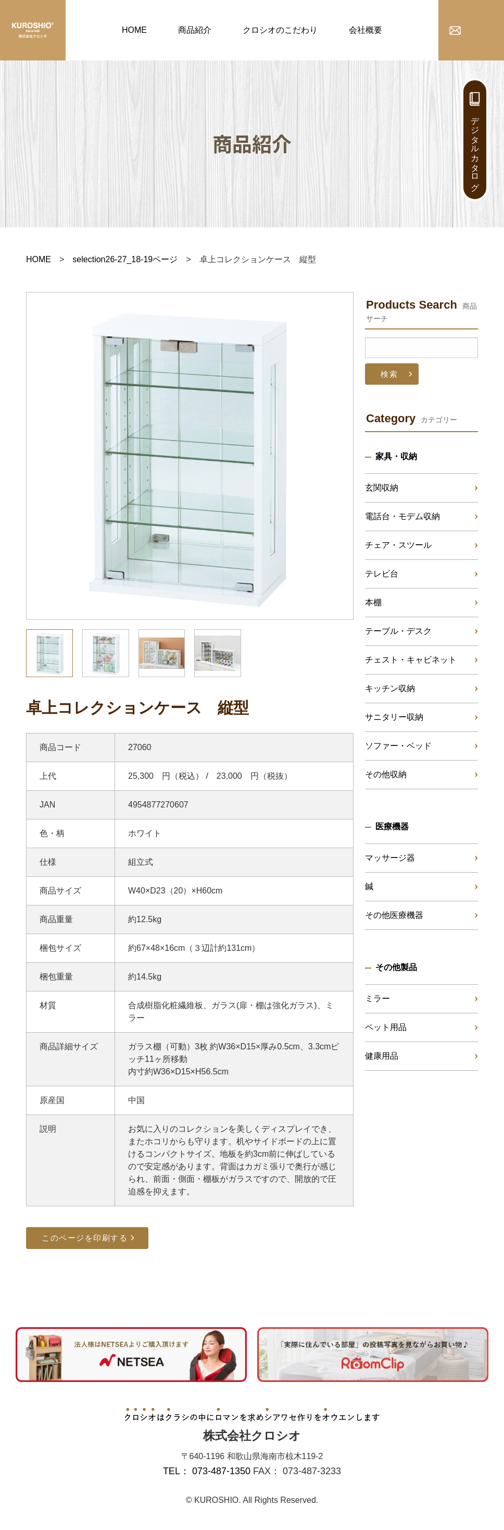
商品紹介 (194, 30)
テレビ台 (381, 573)
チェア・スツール (398, 545)
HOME (134, 30)
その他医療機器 (394, 915)
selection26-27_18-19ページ (125, 259)
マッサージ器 (390, 857)
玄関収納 (381, 487)
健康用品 (381, 1055)
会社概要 (365, 30)
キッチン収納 (390, 688)
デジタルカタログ (475, 149)
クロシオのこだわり (280, 30)
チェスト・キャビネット (411, 659)
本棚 (373, 602)
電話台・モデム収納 (402, 516)
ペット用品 (386, 1027)
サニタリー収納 (394, 717)
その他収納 (386, 774)
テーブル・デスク (398, 631)
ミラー (377, 998)
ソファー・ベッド (398, 745)
